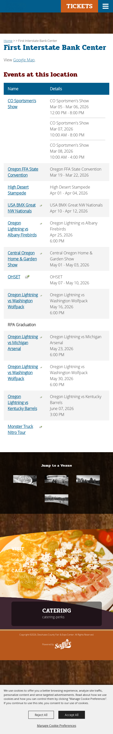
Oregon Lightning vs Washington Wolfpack (23, 301)
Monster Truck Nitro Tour (20, 429)
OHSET (14, 277)
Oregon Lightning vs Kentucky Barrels (22, 402)
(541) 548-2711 (33, 576)
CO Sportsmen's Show (22, 103)
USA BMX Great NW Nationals (22, 208)
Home (8, 40)
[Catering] (25, 480)
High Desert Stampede (18, 190)
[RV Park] (56, 500)
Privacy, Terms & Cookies (61, 592)
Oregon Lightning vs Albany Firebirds (22, 229)
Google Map (24, 60)
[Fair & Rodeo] (56, 480)
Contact (31, 592)
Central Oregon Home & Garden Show (22, 259)
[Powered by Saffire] (63, 644)
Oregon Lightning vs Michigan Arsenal (23, 342)
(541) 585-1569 (37, 582)
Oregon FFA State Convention (23, 172)
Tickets (79, 6)
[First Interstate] (88, 480)
